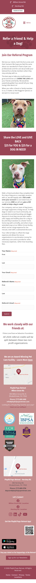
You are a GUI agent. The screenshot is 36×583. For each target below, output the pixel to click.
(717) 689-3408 (21, 399)
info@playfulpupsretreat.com (18, 402)
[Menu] (27, 23)
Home (8, 575)
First (3, 254)
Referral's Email (11, 303)
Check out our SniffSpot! (18, 407)
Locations (18, 577)
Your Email (9, 272)
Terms (27, 575)
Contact (15, 575)
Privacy (21, 575)
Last (3, 263)
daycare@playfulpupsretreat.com (18, 491)
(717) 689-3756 (21, 488)
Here (30, 360)
